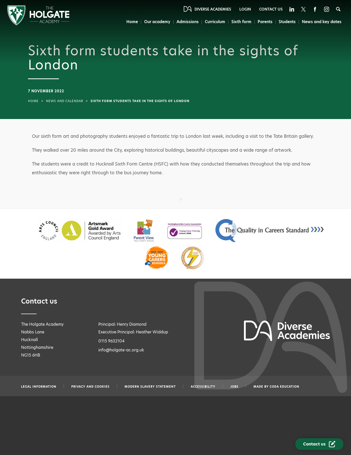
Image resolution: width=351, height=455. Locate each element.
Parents (264, 21)
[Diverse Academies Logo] (38, 24)
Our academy (156, 21)
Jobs (234, 387)
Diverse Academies (213, 9)
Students (287, 21)
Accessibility (203, 387)
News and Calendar (64, 101)
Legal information (38, 387)
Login (245, 9)
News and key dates (321, 21)
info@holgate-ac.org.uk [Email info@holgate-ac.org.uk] (121, 350)
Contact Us (271, 9)
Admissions (187, 21)
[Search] (338, 9)
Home (131, 21)
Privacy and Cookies (90, 387)
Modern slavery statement (150, 387)
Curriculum (215, 21)
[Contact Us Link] (319, 444)
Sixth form (241, 21)
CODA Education (284, 387)
